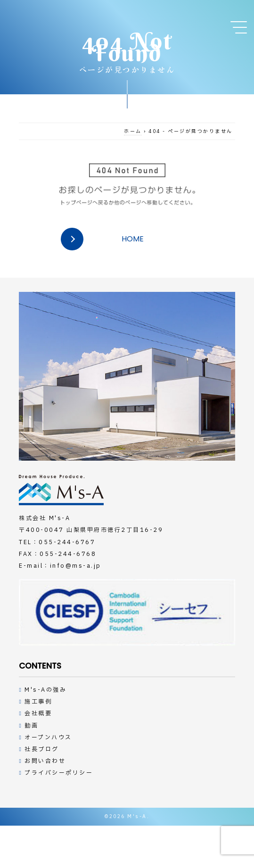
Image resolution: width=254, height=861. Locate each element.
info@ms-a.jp (75, 566)
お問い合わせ (45, 761)
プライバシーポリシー (59, 773)
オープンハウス (48, 737)
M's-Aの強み (45, 690)
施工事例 (38, 701)
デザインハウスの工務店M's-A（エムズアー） (61, 490)
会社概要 (38, 713)
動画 (31, 725)
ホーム (133, 131)
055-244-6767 (67, 542)
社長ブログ (42, 749)
